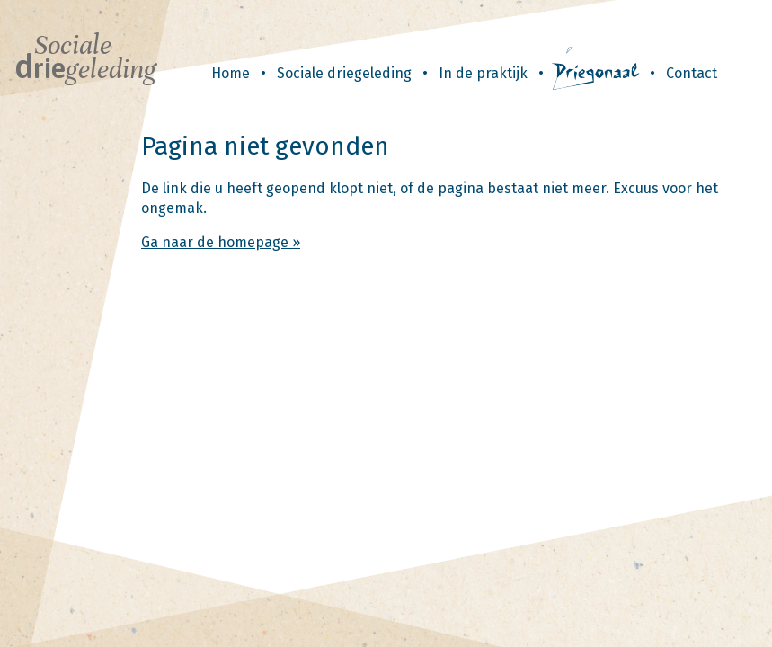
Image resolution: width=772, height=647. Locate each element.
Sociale (85, 57)
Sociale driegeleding (344, 73)
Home (230, 73)
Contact (691, 73)
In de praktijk (483, 73)
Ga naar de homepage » (220, 242)
